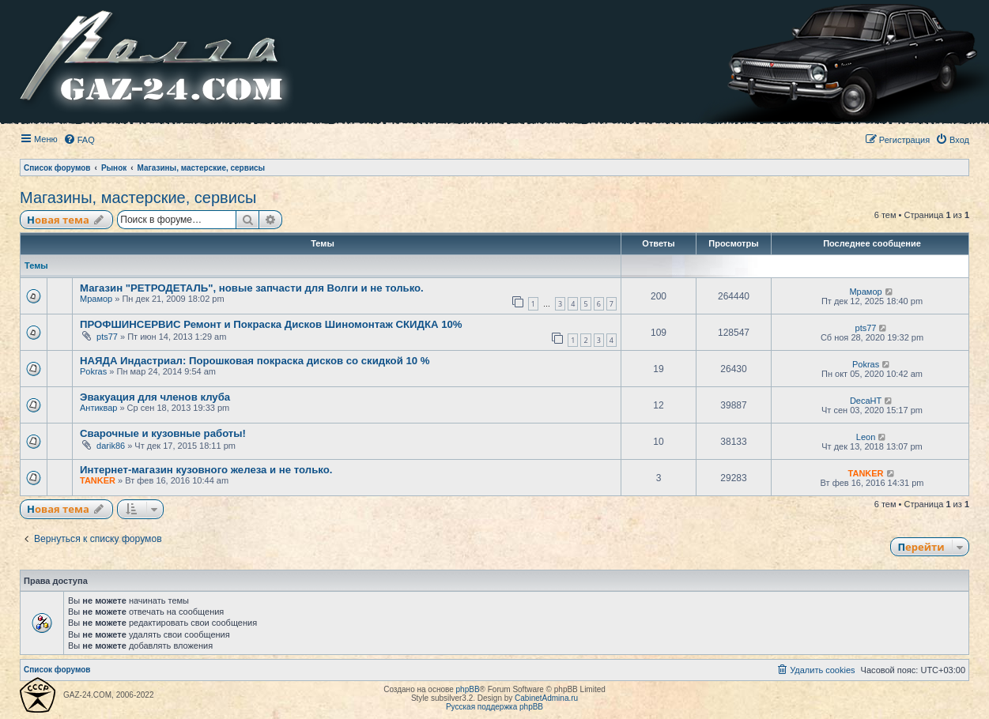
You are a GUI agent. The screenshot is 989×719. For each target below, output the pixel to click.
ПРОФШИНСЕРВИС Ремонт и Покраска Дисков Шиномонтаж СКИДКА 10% (271, 324)
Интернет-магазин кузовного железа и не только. (206, 470)
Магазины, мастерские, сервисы (138, 197)
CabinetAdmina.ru (546, 698)
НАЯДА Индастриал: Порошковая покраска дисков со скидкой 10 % (255, 361)
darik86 (110, 445)
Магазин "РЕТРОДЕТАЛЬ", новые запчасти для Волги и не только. (252, 288)
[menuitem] (79, 139)
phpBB (468, 689)
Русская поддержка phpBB (494, 706)
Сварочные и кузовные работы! (163, 433)
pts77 (107, 336)
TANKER (97, 480)
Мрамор (96, 298)
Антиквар (98, 407)
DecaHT (865, 400)
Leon (865, 437)
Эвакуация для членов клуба (155, 397)
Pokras (93, 371)
